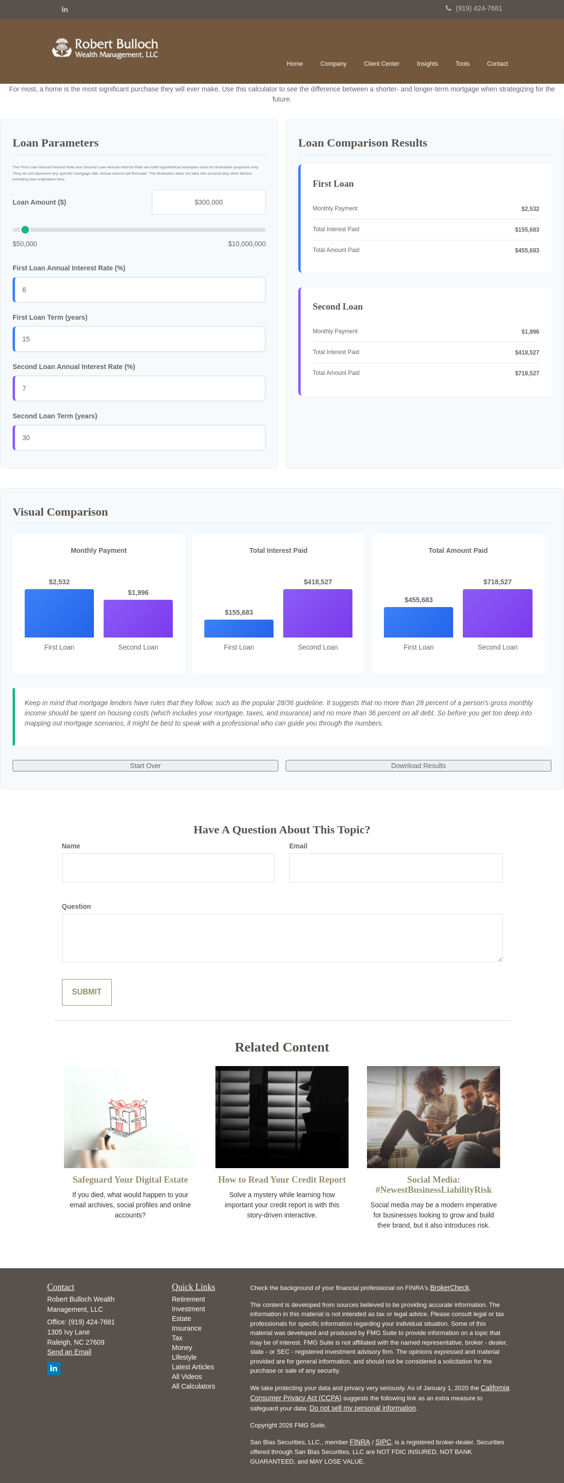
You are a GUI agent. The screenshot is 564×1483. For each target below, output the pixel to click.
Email (298, 846)
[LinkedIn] (65, 9)
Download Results (418, 766)
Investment (188, 1309)
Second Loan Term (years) (55, 416)
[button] (333, 50)
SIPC (383, 1442)
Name (71, 846)
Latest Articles (193, 1367)
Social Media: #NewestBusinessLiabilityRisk (434, 1184)
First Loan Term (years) (50, 317)
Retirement (188, 1299)
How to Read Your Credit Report (282, 1179)
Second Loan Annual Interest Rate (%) (74, 367)
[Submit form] (87, 992)
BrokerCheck (449, 1287)
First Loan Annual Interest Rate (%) (69, 268)
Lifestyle (184, 1357)
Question (76, 906)
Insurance (186, 1328)
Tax (177, 1338)
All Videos (187, 1376)
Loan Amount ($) (39, 202)
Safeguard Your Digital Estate (130, 1179)
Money (182, 1347)
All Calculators (193, 1386)
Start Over (145, 766)
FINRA (360, 1442)
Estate (181, 1318)
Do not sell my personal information (363, 1408)
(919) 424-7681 (474, 8)
